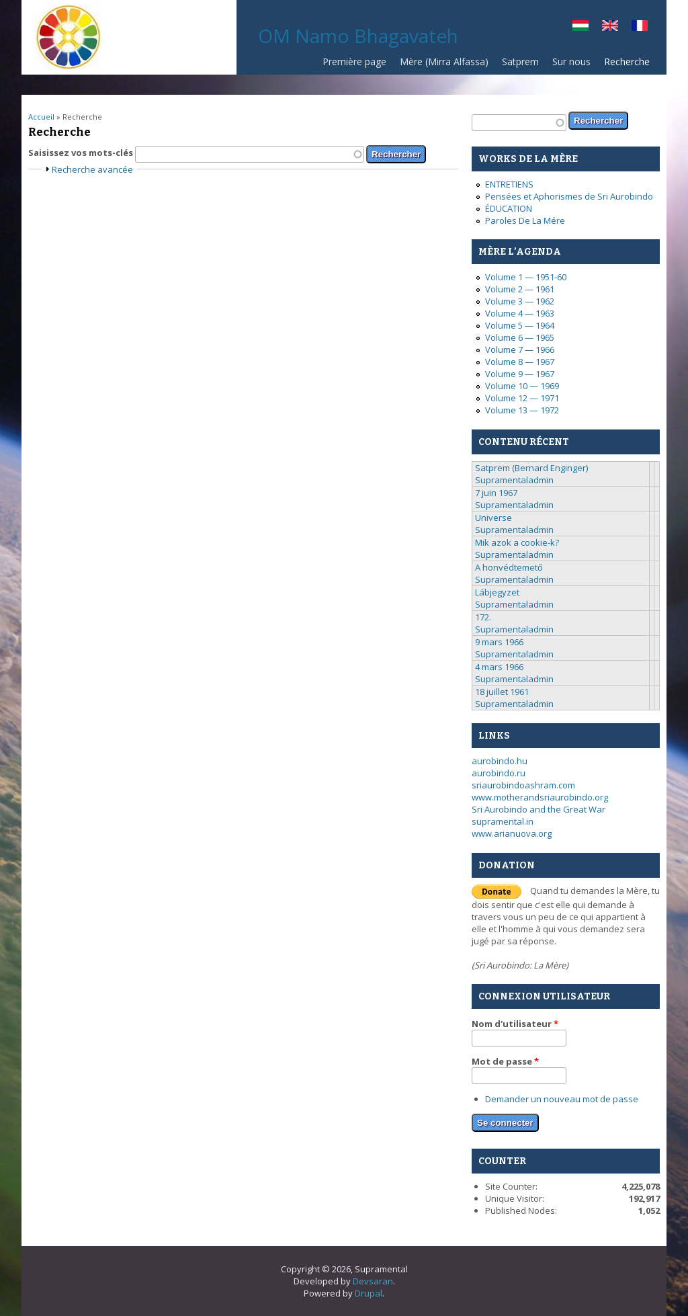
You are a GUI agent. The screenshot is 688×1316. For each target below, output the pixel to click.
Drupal (368, 1293)
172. (483, 617)
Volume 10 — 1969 (522, 386)
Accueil (41, 117)
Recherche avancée (92, 169)
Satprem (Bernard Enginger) (531, 468)
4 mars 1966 (499, 667)
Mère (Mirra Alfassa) (444, 61)
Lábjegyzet (497, 592)
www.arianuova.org (512, 833)
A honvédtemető (509, 567)
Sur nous (571, 61)
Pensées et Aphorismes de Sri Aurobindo (569, 196)
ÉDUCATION (508, 208)
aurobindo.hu (499, 761)
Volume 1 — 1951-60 (525, 277)
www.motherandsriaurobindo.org (540, 797)
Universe (493, 517)
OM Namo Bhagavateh (358, 35)
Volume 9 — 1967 (519, 374)
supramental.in (502, 821)
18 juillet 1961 (502, 692)
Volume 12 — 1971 (522, 398)
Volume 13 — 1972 (522, 410)
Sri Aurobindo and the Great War (538, 809)
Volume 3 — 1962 (519, 301)
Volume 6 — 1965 (519, 337)
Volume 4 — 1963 (519, 313)
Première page (354, 61)
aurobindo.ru (498, 773)
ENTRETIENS (509, 184)
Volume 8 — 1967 (519, 362)
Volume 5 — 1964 (519, 325)
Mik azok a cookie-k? (517, 542)
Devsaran (373, 1281)
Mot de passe (505, 1061)
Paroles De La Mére (525, 220)
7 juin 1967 (496, 493)
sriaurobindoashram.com (523, 785)
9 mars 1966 (499, 642)
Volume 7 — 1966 (519, 349)
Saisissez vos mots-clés (81, 153)
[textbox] (249, 154)
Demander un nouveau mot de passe (561, 1099)
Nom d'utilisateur (515, 1024)
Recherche (627, 61)
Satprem (520, 61)
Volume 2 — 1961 (519, 289)
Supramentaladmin (514, 480)
